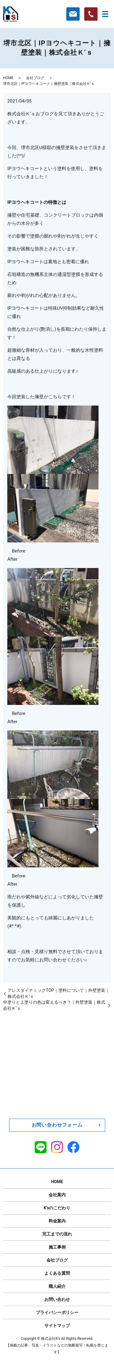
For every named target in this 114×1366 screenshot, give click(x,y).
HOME (8, 78)
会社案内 (57, 1194)
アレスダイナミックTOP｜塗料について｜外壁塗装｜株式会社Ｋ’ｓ (58, 993)
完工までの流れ (57, 1234)
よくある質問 (57, 1273)
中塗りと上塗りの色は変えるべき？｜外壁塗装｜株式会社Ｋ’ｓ (54, 1005)
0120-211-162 (63, 1085)
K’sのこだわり (57, 1207)
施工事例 (57, 1247)
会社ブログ (35, 78)
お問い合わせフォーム (57, 1125)
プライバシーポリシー (57, 1312)
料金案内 (57, 1220)
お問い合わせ (57, 1299)
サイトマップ (57, 1325)
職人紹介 (57, 1286)
